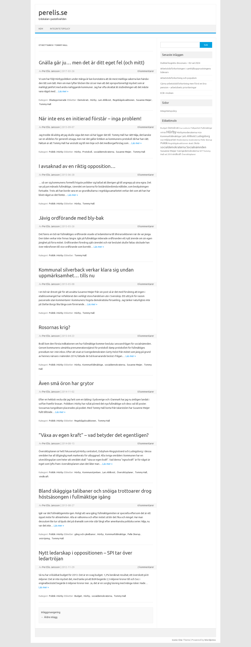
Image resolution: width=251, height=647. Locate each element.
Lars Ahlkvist (104, 100)
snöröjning (44, 538)
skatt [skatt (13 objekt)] (191, 143)
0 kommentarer (146, 71)
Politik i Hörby (56, 152)
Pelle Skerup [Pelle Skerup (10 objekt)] (206, 140)
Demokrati (83, 100)
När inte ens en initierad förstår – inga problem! (90, 118)
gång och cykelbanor (85, 534)
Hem (41, 29)
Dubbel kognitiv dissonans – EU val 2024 (180, 63)
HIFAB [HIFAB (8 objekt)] (163, 132)
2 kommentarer (146, 567)
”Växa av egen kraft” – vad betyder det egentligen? (94, 435)
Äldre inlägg (49, 617)
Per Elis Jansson (51, 71)
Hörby (93, 100)
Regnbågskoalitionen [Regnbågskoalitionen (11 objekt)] (178, 143)
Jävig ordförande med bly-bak (71, 218)
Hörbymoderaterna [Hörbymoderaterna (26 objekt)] (187, 132)
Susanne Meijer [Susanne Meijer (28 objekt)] (168, 150)
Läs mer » (63, 91)
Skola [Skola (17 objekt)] (196, 143)
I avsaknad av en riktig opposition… (77, 166)
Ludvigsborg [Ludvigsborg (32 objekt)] (203, 136)
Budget (78, 596)
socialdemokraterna (104, 152)
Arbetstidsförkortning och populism (178, 78)
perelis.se (53, 12)
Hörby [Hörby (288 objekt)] (171, 132)
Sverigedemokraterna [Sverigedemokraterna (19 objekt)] (188, 151)
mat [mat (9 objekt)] (162, 140)
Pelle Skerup (134, 534)
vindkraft (43, 476)
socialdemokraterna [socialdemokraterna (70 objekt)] (173, 147)
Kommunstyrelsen (91, 472)
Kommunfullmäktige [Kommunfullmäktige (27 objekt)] (170, 136)
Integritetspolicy (60, 29)
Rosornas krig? (54, 327)
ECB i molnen (166, 93)
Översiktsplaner (125, 472)
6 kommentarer (146, 505)
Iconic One (177, 640)
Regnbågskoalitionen (123, 100)
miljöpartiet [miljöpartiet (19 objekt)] (170, 139)
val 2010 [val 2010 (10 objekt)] (168, 154)
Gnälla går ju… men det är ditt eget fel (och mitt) (91, 62)
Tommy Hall (45, 104)
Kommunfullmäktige (92, 364)
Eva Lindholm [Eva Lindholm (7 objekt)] (184, 128)
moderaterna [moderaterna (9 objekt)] (194, 140)
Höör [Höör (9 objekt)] (199, 132)
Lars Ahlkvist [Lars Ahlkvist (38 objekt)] (189, 136)
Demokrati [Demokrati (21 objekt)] (173, 128)
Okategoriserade (57, 100)
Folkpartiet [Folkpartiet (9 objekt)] (195, 128)
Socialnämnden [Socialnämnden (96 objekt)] (196, 147)
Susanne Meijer (143, 100)
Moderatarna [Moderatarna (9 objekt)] (182, 140)
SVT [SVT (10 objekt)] (201, 151)
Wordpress (210, 640)
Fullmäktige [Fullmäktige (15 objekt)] (206, 128)
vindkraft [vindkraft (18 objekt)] (176, 154)
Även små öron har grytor (66, 383)
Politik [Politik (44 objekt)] (164, 143)
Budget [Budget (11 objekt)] (164, 128)
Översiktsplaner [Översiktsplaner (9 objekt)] (189, 154)
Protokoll (87, 152)
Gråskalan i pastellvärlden (52, 19)
